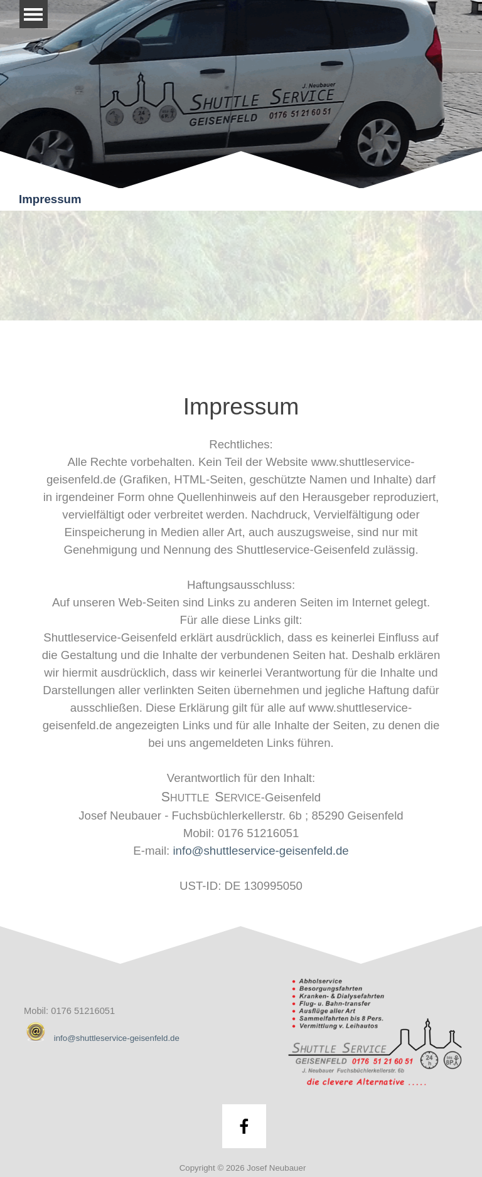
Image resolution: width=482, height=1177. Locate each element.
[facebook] (244, 1126)
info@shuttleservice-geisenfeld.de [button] (260, 850)
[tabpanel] (241, 642)
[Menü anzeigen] (33, 14)
